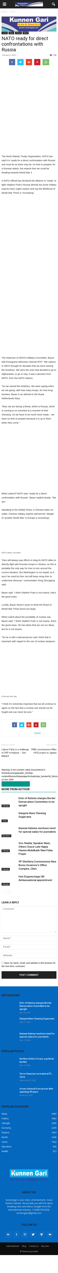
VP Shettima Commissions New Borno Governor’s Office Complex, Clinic (37, 879)
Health (5, 1165)
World (26, 33)
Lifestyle (5, 820)
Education (6, 850)
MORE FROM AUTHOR (16, 803)
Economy (6, 1141)
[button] (53, 4)
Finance (5, 1146)
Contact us (33, 1260)
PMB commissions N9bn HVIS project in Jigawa (43, 765)
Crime (4, 33)
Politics (18, 33)
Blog (24, 1260)
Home (4, 11)
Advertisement (12, 1260)
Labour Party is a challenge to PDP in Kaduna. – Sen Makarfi (15, 766)
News (11, 33)
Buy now (45, 1260)
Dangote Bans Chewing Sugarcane (36, 1032)
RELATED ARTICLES (14, 798)
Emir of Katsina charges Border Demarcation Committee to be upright (37, 816)
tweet (37, 747)
